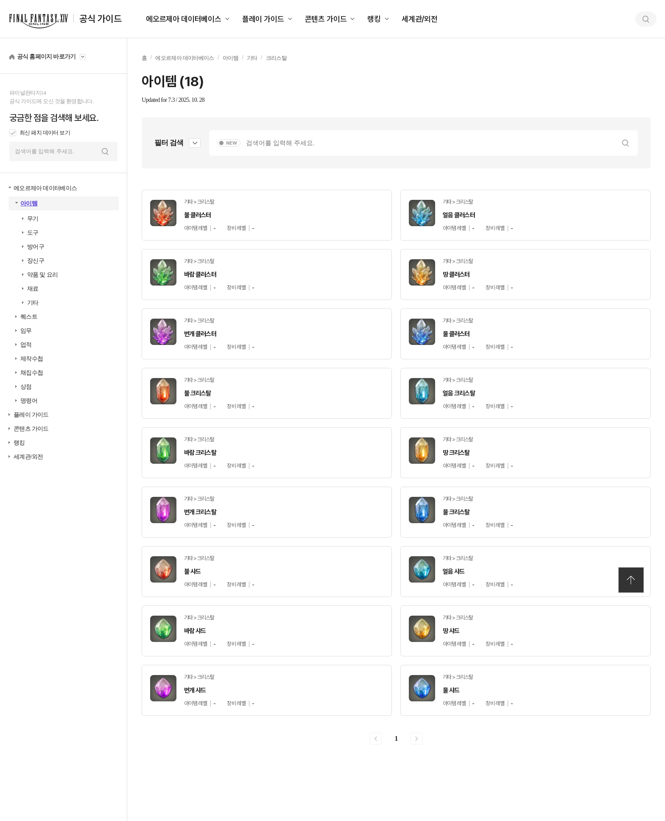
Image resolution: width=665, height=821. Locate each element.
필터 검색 (168, 143)
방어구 (35, 247)
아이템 (28, 203)
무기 (33, 219)
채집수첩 (31, 373)
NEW (231, 143)
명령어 (28, 401)
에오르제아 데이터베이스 (183, 18)
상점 (26, 387)
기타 (33, 303)
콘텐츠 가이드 (326, 18)
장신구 (35, 261)
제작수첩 (31, 359)
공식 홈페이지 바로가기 (46, 56)
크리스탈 (276, 58)
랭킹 (374, 18)
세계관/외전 (420, 18)
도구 (33, 233)
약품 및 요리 (42, 275)
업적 (26, 345)
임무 (26, 331)
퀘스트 (28, 317)
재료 (33, 289)
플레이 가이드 (263, 18)
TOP (631, 580)
